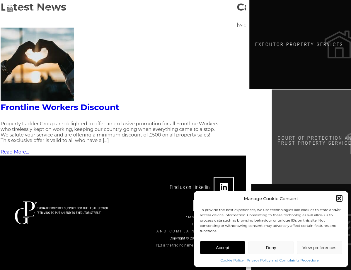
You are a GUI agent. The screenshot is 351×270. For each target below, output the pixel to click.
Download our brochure (47, 7)
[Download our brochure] (9, 8)
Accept (222, 247)
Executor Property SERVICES (304, 44)
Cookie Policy (232, 260)
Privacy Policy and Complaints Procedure (283, 260)
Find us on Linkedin (190, 187)
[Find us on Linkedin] (224, 187)
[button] (339, 198)
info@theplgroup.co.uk (148, 9)
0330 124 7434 (204, 9)
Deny (271, 247)
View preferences (320, 247)
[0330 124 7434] (181, 9)
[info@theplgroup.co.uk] (117, 9)
